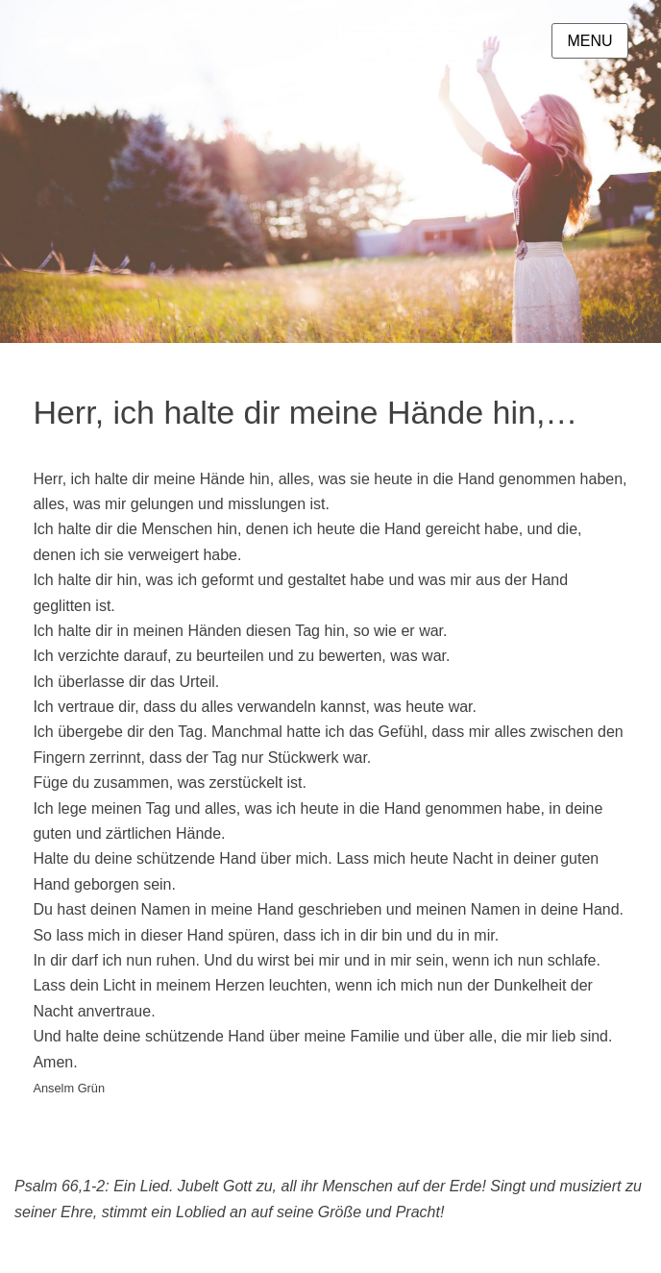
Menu (589, 41)
